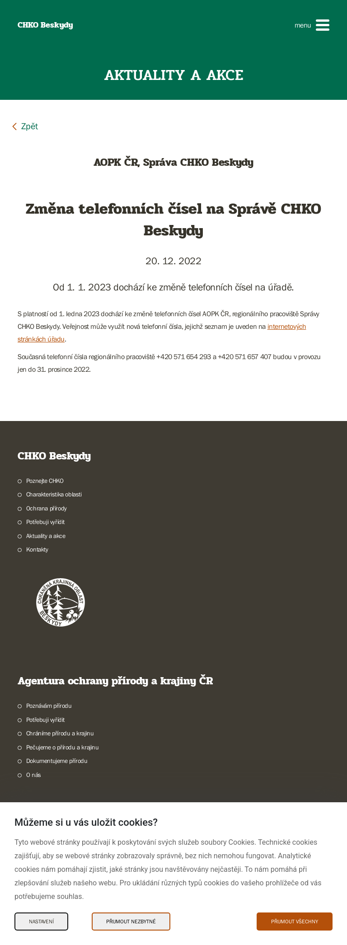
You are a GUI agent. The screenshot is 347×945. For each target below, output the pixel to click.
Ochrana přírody (46, 508)
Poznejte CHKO (45, 480)
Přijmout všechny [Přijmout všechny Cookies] (294, 921)
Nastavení (41, 921)
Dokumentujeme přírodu (57, 760)
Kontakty (37, 549)
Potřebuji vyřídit (45, 521)
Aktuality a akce (46, 535)
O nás (33, 774)
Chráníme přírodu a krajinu (60, 733)
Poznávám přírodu (49, 705)
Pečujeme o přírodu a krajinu (62, 747)
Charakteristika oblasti (54, 494)
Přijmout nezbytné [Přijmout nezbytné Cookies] (131, 921)
